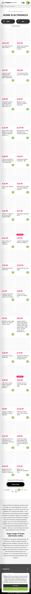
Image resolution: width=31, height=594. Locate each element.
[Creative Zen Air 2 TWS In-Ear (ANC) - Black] (23, 371)
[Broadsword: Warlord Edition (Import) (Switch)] (23, 34)
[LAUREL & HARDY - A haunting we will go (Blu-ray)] (8, 400)
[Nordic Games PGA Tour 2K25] (8, 256)
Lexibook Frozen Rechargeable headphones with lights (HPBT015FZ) (7, 75)
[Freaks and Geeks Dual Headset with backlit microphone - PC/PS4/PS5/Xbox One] (23, 427)
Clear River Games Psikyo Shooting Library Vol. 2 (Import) (7, 385)
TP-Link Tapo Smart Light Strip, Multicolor (22, 73)
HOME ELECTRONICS (17, 11)
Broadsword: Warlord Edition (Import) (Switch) (23, 47)
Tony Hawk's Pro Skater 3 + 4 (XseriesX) (6, 242)
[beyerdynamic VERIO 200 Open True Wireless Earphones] (23, 119)
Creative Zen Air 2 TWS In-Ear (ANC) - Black (22, 384)
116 (25, 490)
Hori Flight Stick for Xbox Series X (7, 46)
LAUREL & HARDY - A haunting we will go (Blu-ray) (8, 413)
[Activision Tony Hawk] (23, 282)
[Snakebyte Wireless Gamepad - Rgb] (23, 147)
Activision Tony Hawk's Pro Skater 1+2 (22, 295)
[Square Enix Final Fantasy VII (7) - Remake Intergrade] (8, 457)
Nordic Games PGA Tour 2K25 (7, 268)
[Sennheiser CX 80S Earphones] (8, 344)
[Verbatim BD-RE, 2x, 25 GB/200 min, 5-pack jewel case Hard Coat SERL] (8, 427)
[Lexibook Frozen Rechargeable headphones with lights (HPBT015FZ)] (8, 61)
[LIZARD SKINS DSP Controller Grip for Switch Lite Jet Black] (8, 282)
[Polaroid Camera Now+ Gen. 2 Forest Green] (23, 400)
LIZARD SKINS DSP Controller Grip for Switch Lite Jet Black (7, 295)
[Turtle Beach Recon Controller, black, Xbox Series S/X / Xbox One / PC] (8, 90)
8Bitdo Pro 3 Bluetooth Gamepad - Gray (23, 470)
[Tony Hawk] (8, 229)
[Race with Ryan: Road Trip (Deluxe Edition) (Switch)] (23, 175)
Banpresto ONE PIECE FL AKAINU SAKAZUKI (22, 103)
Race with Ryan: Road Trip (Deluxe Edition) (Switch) (23, 188)
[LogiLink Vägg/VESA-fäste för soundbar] (23, 229)
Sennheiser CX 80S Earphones (7, 356)
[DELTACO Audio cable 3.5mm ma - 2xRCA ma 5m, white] (8, 309)
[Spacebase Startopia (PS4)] (23, 202)
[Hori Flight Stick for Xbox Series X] (8, 34)
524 (12, 491)
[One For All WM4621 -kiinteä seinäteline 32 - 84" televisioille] (8, 147)
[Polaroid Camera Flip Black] (23, 256)
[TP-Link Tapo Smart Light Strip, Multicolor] (23, 61)
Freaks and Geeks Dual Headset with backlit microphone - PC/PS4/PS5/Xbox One (22, 442)
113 (16, 490)
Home (9, 11)
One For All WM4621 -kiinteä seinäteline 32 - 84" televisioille (8, 161)
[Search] (15, 6)
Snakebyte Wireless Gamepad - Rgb (22, 160)
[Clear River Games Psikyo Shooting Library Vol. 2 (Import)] (8, 371)
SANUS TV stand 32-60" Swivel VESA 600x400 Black (7, 215)
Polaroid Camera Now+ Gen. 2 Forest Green (22, 413)
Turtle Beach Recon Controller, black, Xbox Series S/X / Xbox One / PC (7, 104)
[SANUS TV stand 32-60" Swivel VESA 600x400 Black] (8, 202)
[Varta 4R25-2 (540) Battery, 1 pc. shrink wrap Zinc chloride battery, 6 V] (8, 119)
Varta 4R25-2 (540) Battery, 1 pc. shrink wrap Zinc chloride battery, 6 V (7, 133)
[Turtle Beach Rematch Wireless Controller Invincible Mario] (23, 344)
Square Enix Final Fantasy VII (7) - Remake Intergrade (7, 470)
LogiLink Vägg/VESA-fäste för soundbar (23, 241)
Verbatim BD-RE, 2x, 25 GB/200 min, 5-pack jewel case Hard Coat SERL (8, 441)
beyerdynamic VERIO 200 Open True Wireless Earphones (23, 132)
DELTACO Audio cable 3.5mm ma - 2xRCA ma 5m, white (8, 322)
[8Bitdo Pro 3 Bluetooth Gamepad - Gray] (23, 457)
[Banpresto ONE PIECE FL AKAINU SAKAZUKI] (23, 90)
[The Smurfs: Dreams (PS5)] (8, 175)
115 (22, 490)
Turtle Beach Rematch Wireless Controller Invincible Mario (23, 357)
